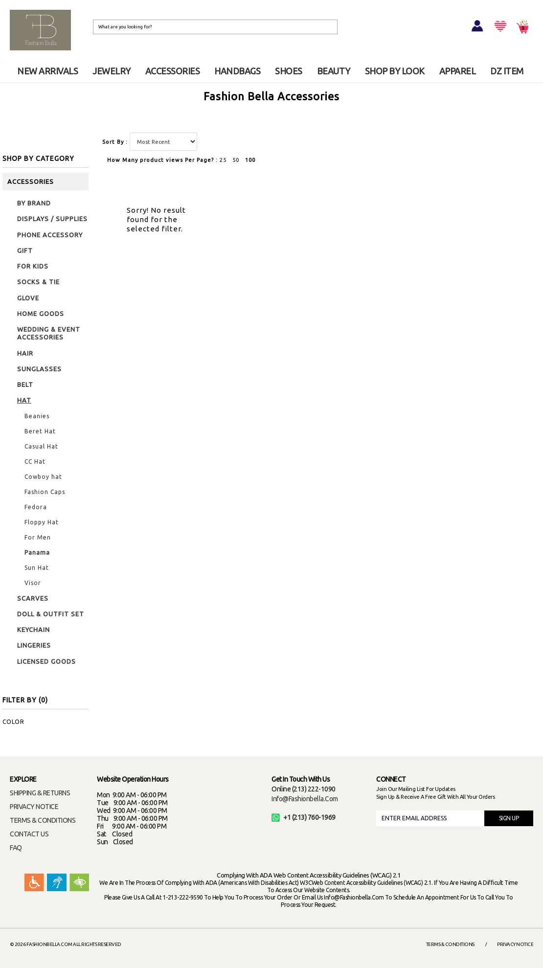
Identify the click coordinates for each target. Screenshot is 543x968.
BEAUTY (333, 71)
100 (250, 160)
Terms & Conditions (450, 944)
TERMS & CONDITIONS (42, 820)
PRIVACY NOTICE (34, 806)
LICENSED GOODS (46, 661)
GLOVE (28, 297)
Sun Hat (36, 567)
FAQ (16, 848)
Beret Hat (40, 431)
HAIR (25, 353)
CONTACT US (29, 834)
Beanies (36, 416)
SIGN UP (509, 818)
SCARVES (32, 598)
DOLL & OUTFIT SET (50, 613)
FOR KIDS (32, 266)
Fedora (35, 507)
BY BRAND (34, 203)
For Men (37, 537)
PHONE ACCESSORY (50, 234)
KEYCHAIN (33, 629)
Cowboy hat (43, 476)
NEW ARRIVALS (47, 71)
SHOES (288, 71)
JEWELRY (111, 71)
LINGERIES (34, 645)
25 (223, 160)
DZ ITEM (506, 71)
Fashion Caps (44, 492)
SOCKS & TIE (38, 281)
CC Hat (34, 461)
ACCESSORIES (172, 71)
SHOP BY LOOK (395, 71)
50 (235, 160)
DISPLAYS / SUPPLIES (52, 218)
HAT (24, 400)
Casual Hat (41, 446)
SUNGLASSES (39, 368)
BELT (25, 384)
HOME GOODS (40, 313)
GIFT (25, 250)
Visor (32, 583)
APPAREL (457, 71)
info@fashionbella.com (305, 799)
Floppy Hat (41, 522)
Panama (37, 552)
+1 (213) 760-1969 (304, 817)
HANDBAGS (237, 71)
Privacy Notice (515, 944)
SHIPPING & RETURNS (40, 793)
